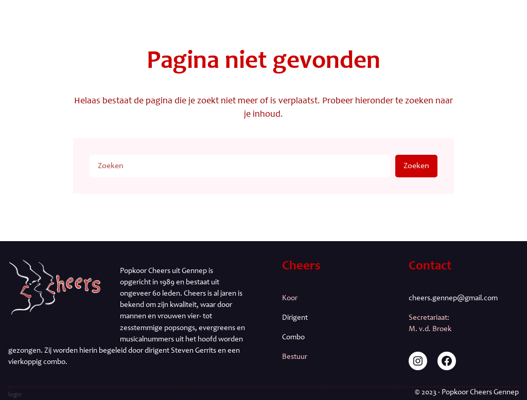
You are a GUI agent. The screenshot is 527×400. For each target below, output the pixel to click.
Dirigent (295, 318)
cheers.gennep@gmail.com (453, 298)
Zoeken (416, 166)
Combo (293, 337)
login (15, 395)
